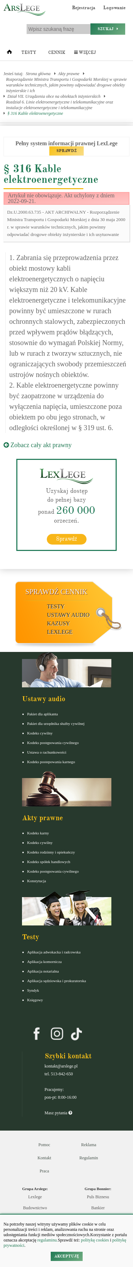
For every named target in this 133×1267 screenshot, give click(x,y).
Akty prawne (68, 73)
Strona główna (38, 73)
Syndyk (33, 990)
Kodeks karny (38, 833)
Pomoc (44, 1144)
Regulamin (88, 1157)
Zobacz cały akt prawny (38, 445)
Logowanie (114, 8)
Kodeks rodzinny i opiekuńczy (51, 852)
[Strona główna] (9, 53)
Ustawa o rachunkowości (47, 752)
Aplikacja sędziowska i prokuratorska (56, 981)
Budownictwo (35, 1207)
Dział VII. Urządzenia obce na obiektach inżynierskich (53, 96)
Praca (44, 1171)
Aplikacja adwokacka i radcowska (54, 952)
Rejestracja (83, 8)
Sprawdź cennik (57, 592)
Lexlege (35, 1196)
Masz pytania (58, 1112)
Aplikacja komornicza (44, 961)
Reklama (88, 1144)
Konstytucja (36, 881)
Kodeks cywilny (40, 733)
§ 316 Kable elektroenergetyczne (35, 113)
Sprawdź (66, 538)
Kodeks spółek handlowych (49, 862)
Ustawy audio (68, 615)
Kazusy (58, 623)
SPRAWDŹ (66, 150)
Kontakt (44, 1157)
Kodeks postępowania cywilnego (53, 743)
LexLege (60, 632)
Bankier (98, 1207)
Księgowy (35, 1000)
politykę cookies (95, 1240)
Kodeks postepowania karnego (51, 762)
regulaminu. (47, 1240)
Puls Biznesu (98, 1196)
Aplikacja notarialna (43, 971)
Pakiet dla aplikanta (42, 714)
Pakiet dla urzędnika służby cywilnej (56, 723)
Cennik (56, 52)
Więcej (85, 52)
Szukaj (108, 29)
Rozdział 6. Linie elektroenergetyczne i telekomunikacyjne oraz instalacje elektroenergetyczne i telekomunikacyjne (59, 105)
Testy (28, 52)
